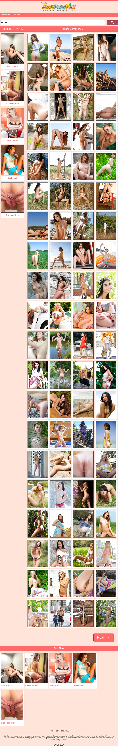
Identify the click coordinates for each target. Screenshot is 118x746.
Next (103, 638)
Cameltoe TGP (18, 15)
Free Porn (6, 15)
